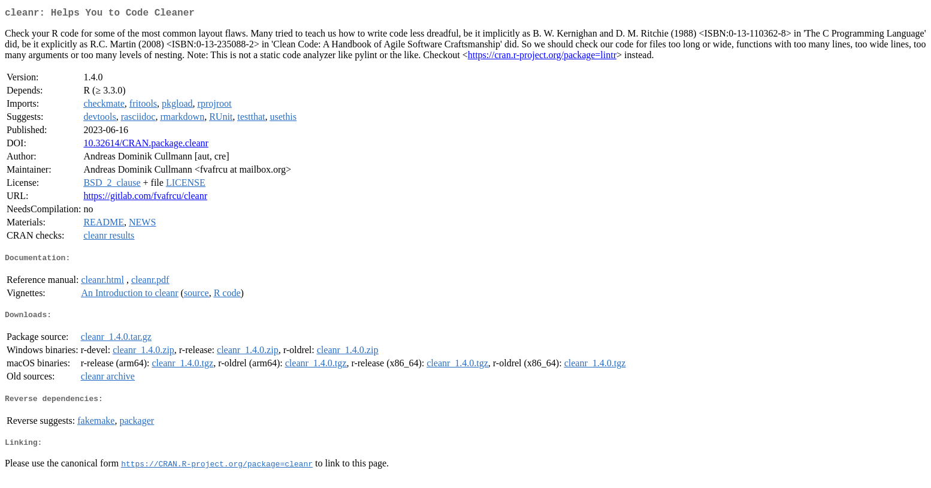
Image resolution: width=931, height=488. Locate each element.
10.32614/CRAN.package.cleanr (145, 145)
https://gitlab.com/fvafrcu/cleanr (145, 198)
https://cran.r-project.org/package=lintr (542, 57)
